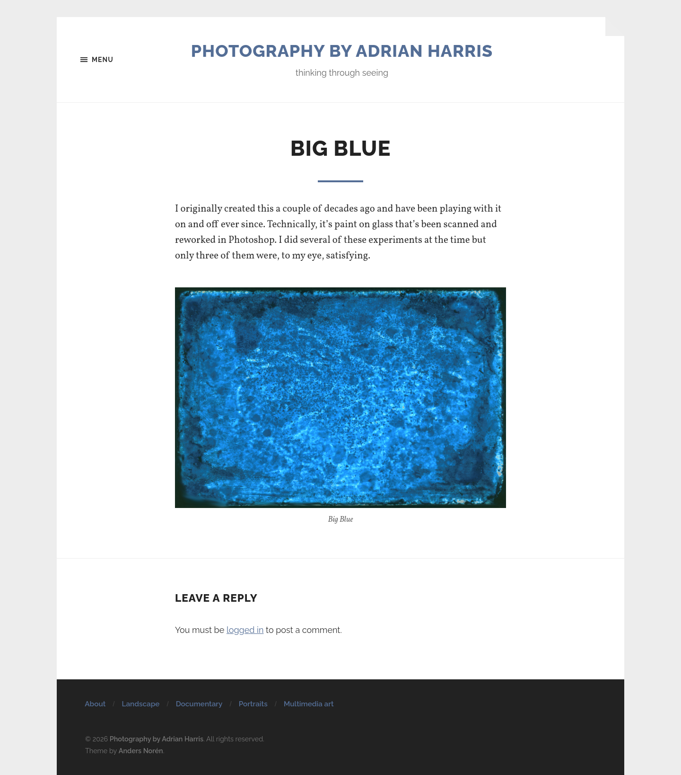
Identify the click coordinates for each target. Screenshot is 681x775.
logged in (245, 630)
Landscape (141, 704)
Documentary (199, 704)
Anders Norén (141, 751)
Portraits (253, 704)
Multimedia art (309, 704)
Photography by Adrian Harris (342, 51)
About (95, 704)
